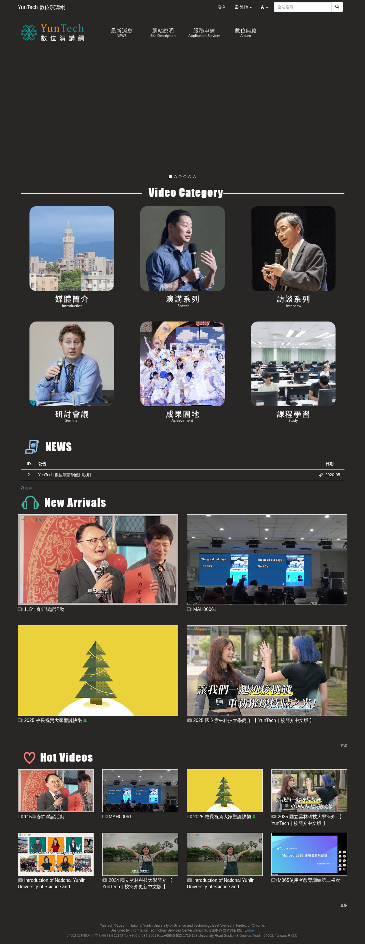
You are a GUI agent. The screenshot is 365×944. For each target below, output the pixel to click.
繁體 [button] (243, 7)
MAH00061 (201, 609)
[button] (264, 7)
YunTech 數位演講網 (41, 7)
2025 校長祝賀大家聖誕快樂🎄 (53, 720)
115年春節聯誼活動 (41, 609)
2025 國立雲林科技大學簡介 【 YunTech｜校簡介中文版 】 (250, 720)
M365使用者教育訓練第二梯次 (305, 880)
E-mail (250, 930)
